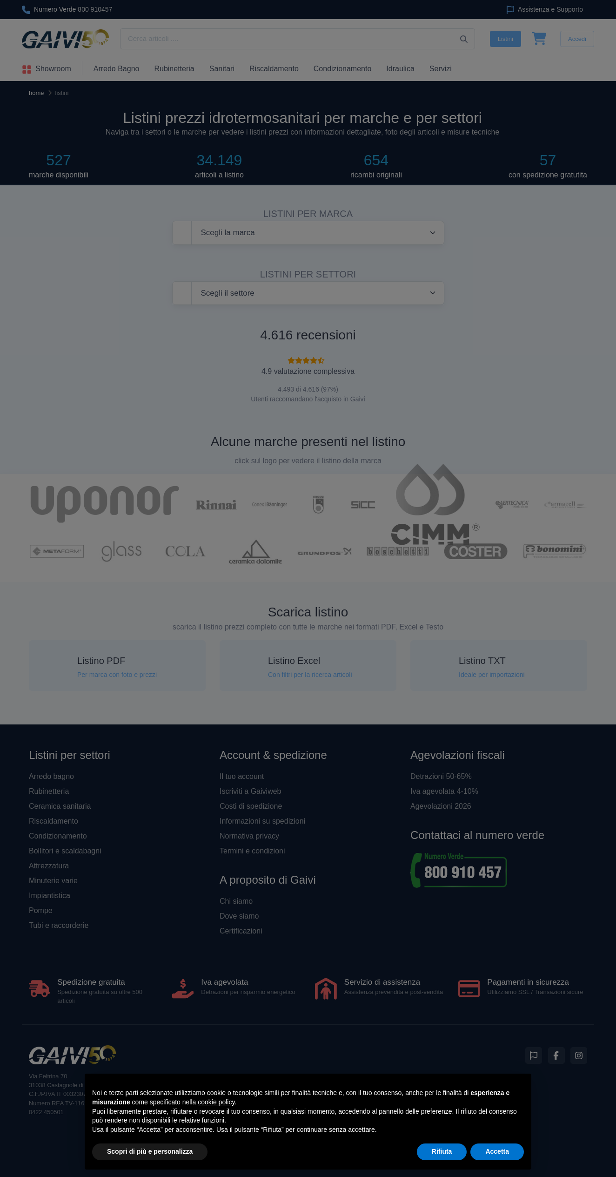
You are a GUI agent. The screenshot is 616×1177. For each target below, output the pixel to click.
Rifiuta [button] (442, 1151)
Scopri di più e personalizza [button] (150, 1151)
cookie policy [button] (216, 1102)
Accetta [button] (497, 1151)
